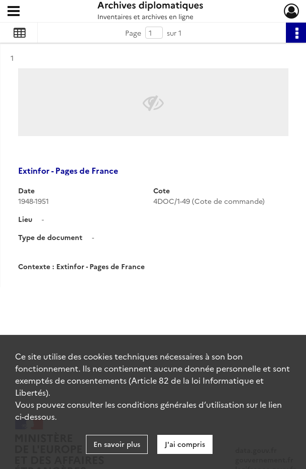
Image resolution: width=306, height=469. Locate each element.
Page (133, 33)
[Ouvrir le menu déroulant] (14, 12)
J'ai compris (185, 444)
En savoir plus (116, 444)
